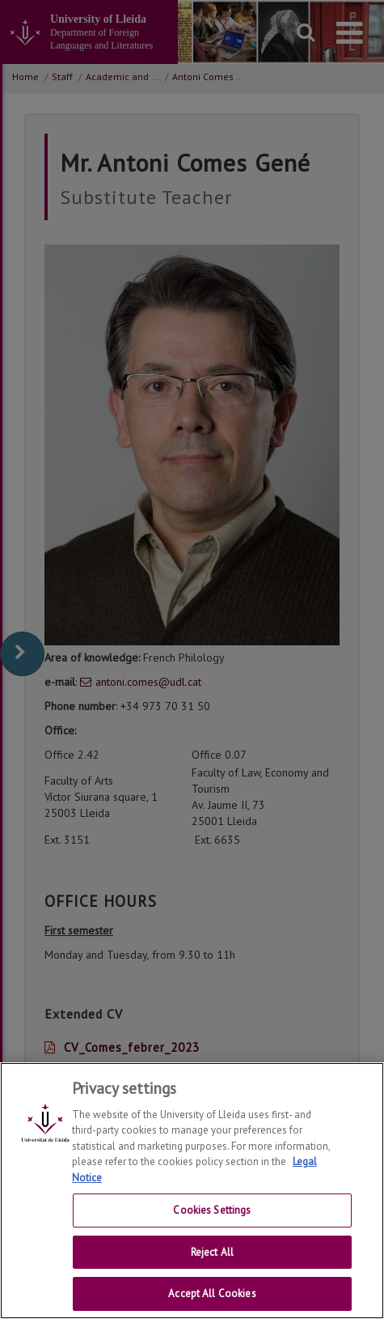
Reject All (212, 1268)
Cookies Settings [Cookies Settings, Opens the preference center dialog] (212, 1226)
